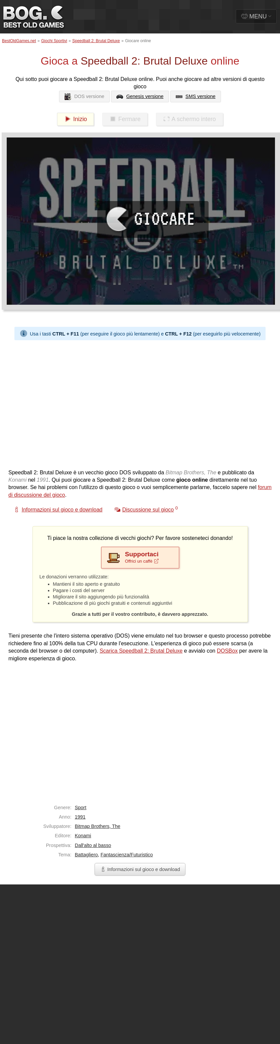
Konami (83, 835)
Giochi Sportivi (54, 40)
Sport (80, 807)
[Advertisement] (63, 403)
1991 (80, 817)
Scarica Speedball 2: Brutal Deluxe (141, 651)
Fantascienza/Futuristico (127, 854)
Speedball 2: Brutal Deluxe (96, 40)
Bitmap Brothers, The (97, 826)
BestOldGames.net (19, 40)
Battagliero (86, 854)
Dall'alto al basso (93, 845)
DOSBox (227, 651)
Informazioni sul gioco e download (140, 869)
